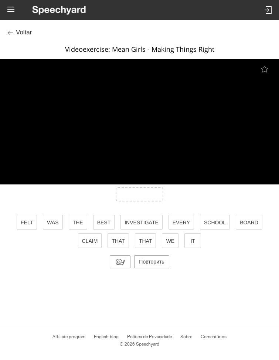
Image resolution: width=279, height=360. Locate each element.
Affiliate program (68, 336)
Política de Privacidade (149, 336)
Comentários (214, 336)
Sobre (186, 336)
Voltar (24, 32)
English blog (106, 336)
